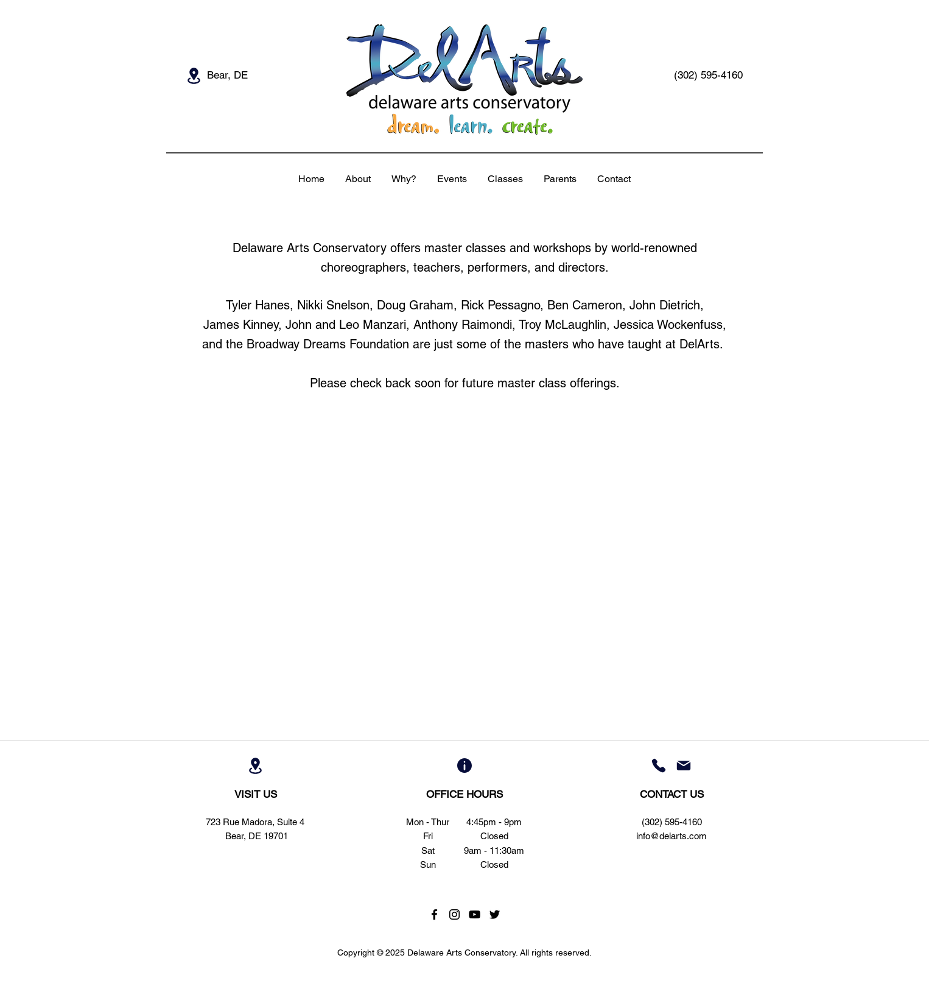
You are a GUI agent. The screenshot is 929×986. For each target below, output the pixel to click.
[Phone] (658, 765)
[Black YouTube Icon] (475, 914)
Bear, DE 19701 (256, 836)
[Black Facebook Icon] (434, 914)
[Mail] (683, 765)
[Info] (464, 765)
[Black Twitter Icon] (495, 914)
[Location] (193, 75)
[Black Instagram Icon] (454, 914)
